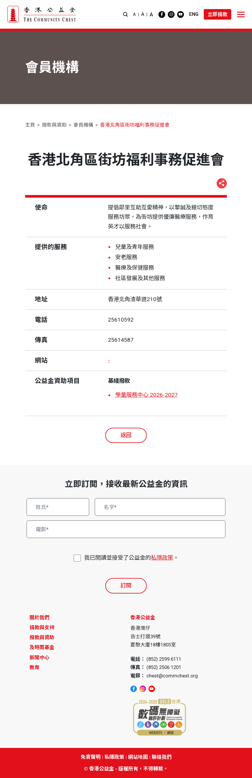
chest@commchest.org (172, 676)
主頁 (30, 125)
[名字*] (160, 507)
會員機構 (83, 125)
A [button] (134, 14)
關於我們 (39, 617)
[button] (125, 14)
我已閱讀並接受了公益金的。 (131, 558)
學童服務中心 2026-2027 (146, 394)
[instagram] (171, 14)
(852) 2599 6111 (163, 659)
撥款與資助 (54, 125)
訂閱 (126, 585)
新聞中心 (39, 657)
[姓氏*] (58, 507)
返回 (126, 435)
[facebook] (161, 14)
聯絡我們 (162, 757)
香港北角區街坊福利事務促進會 (135, 125)
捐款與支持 (42, 627)
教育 (34, 667)
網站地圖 (138, 757)
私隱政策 (162, 557)
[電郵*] (126, 529)
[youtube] (180, 14)
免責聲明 (91, 757)
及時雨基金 (42, 647)
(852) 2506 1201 (163, 667)
